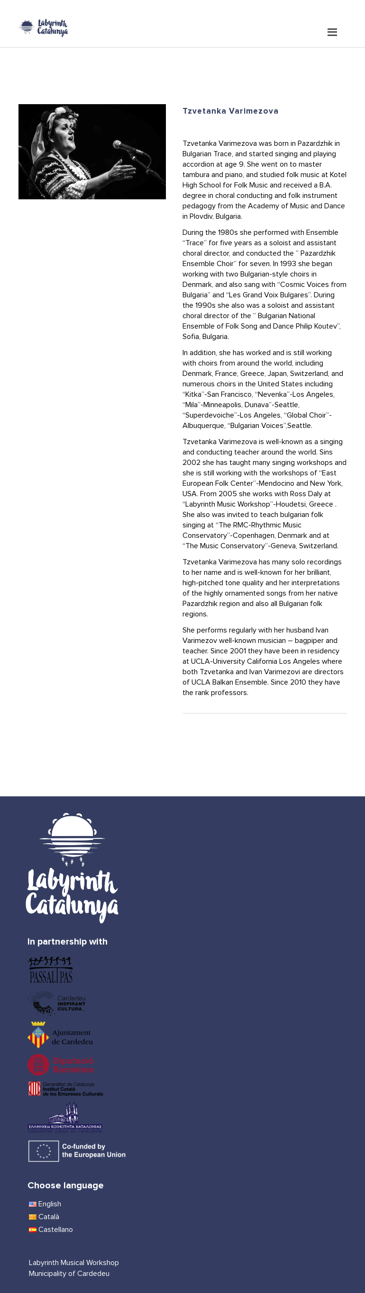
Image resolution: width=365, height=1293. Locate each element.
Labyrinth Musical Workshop (74, 1262)
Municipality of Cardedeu (69, 1273)
